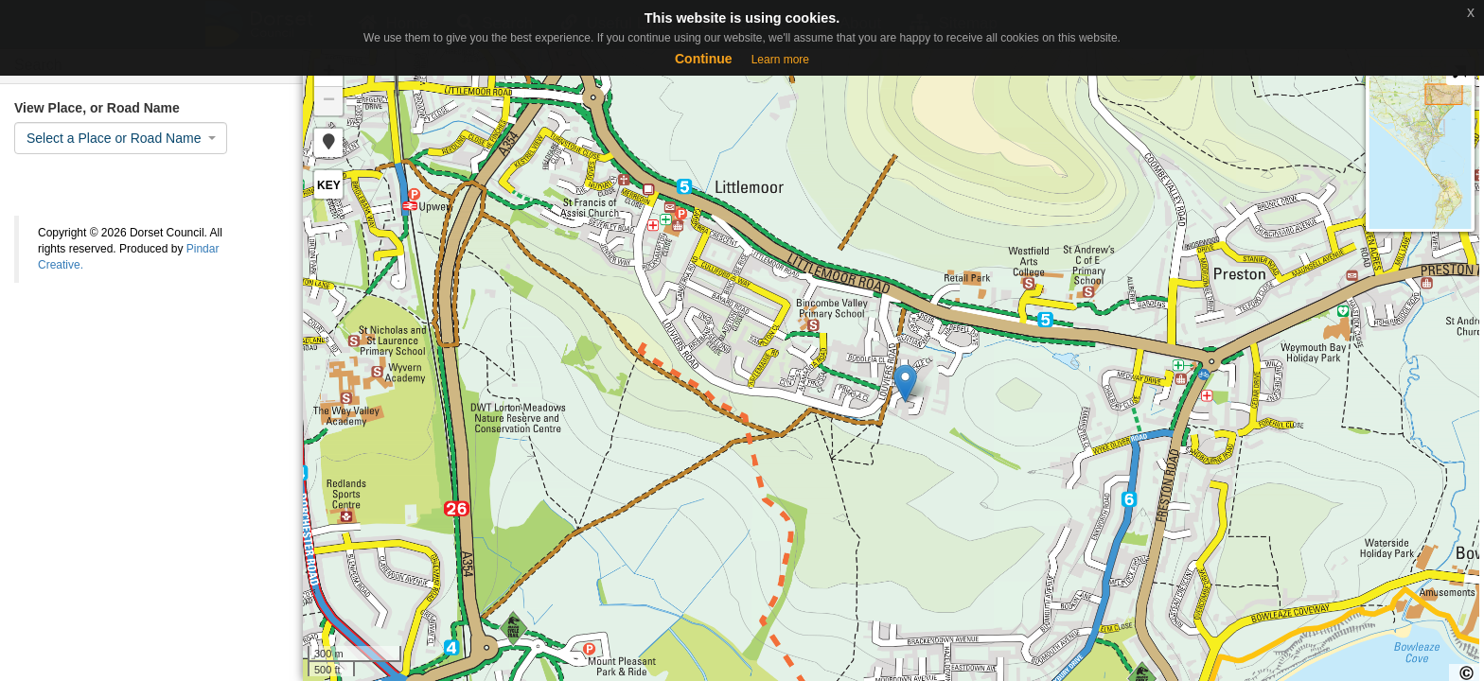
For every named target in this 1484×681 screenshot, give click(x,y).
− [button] (329, 101)
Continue (704, 58)
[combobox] (120, 138)
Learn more (780, 59)
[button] (328, 143)
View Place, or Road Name (97, 107)
